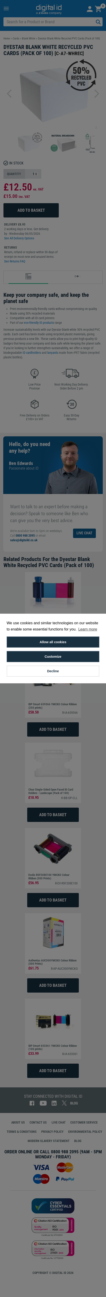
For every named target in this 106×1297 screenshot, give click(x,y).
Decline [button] (53, 671)
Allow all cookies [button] (53, 642)
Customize (53, 656)
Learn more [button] (87, 629)
